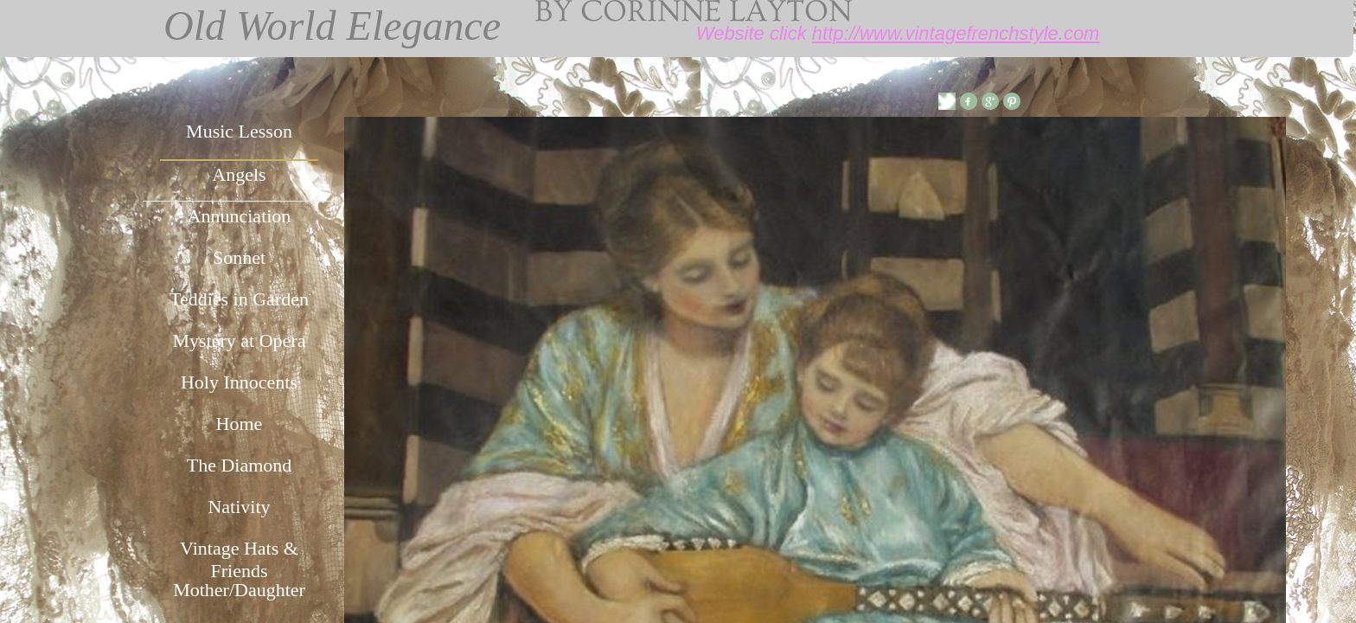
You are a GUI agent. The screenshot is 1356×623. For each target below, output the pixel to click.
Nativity (239, 506)
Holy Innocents (239, 382)
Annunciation (239, 216)
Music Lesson (239, 131)
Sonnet (239, 257)
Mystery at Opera (239, 340)
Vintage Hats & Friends (239, 556)
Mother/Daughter (239, 590)
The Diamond (239, 465)
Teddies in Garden (239, 299)
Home (239, 423)
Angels (238, 174)
